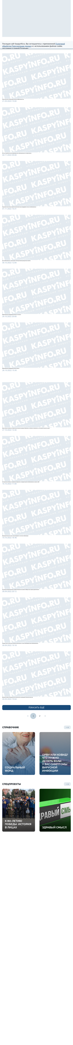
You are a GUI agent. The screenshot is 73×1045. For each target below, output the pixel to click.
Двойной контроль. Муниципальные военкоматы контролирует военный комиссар (34, 884)
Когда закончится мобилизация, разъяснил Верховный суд (33, 104)
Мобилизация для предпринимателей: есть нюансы (30, 377)
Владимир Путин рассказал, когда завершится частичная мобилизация (35, 668)
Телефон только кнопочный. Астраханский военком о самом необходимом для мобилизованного (33, 812)
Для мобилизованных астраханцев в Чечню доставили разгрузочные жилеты (36, 308)
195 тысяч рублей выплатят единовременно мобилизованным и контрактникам (35, 171)
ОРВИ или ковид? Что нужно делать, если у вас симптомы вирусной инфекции (55, 957)
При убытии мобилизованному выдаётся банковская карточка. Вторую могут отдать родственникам (33, 739)
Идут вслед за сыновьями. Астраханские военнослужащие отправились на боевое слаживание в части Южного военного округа (33, 521)
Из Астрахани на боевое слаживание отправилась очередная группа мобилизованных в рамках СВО (32, 596)
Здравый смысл (54, 1021)
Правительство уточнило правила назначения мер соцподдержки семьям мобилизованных (34, 239)
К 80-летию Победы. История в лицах (18, 1018)
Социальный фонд (15, 963)
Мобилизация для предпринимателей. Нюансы (33, 443)
